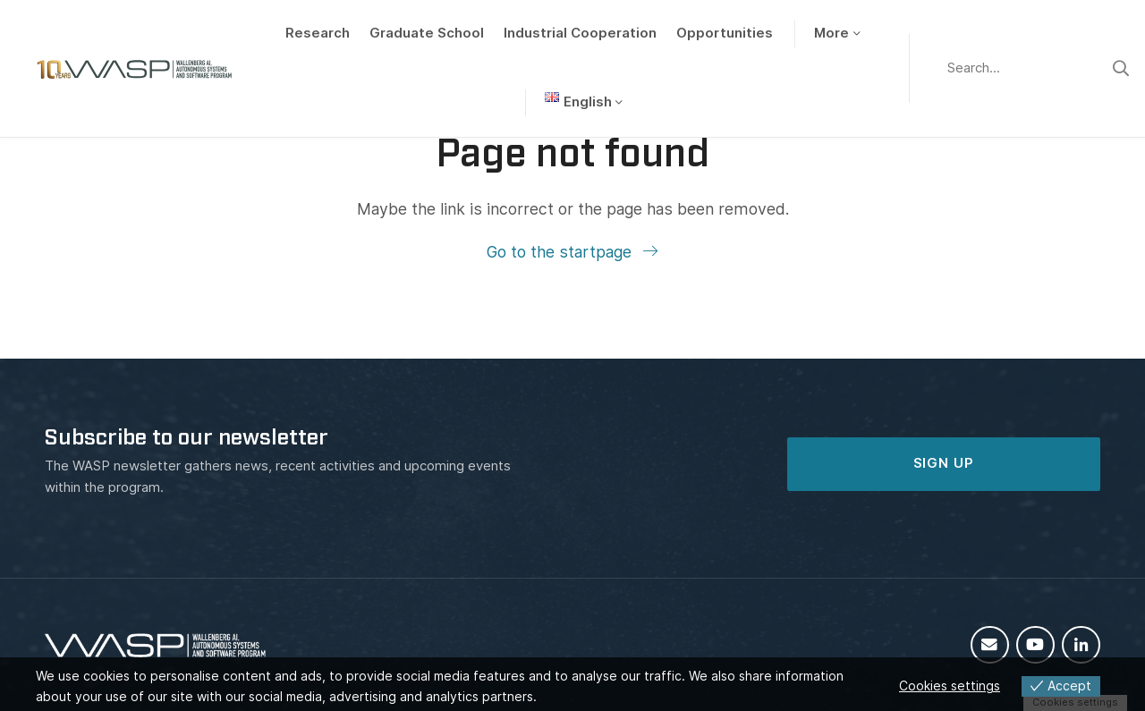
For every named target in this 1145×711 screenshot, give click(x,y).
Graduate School (426, 33)
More (831, 33)
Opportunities (724, 33)
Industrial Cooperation (580, 33)
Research (317, 33)
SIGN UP (943, 463)
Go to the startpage (561, 251)
